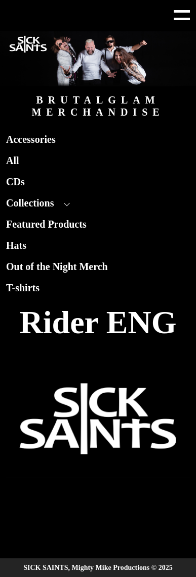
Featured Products (46, 224)
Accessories (31, 139)
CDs (15, 181)
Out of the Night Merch (57, 266)
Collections (30, 202)
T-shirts (23, 287)
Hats (16, 245)
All (12, 160)
